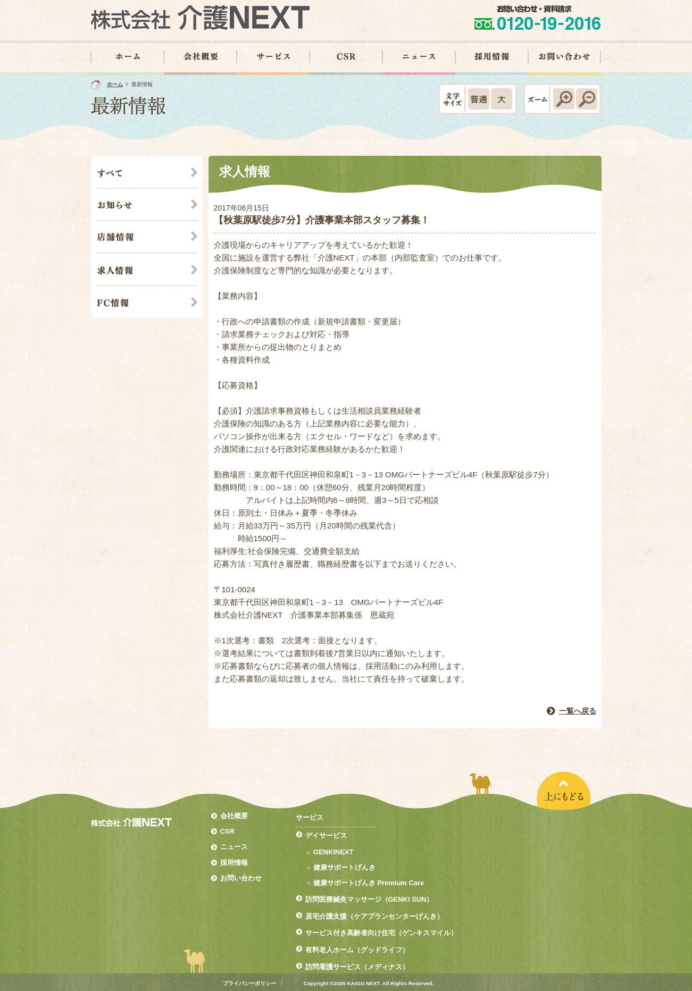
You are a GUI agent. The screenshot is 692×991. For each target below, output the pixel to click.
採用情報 (234, 863)
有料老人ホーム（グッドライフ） (357, 950)
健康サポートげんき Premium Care (368, 883)
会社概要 (234, 816)
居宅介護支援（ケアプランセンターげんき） (374, 916)
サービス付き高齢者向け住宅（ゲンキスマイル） (381, 933)
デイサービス (326, 835)
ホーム (115, 84)
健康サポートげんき (344, 867)
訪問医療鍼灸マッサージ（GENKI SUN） (369, 899)
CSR (227, 831)
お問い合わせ (241, 878)
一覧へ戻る (577, 711)
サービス (309, 817)
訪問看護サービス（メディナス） (357, 967)
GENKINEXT (333, 852)
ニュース (234, 847)
